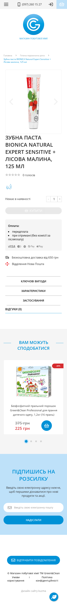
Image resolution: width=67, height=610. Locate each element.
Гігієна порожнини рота (32, 55)
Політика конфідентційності (47, 579)
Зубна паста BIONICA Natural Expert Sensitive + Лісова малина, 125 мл (27, 60)
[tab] (26, 441)
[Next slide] (55, 101)
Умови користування (15, 579)
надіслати (33, 520)
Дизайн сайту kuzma (33, 591)
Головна (8, 55)
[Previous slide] (11, 101)
